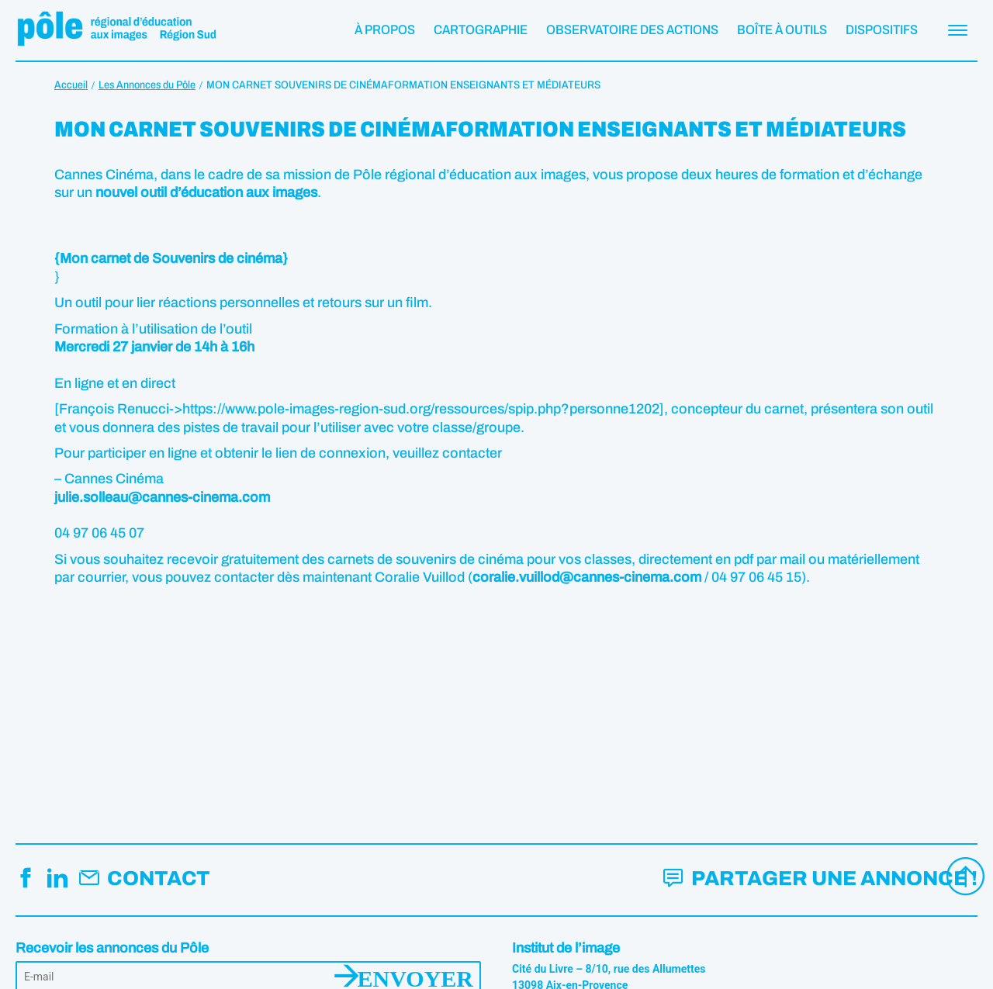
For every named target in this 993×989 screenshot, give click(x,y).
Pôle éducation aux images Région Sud (116, 30)
